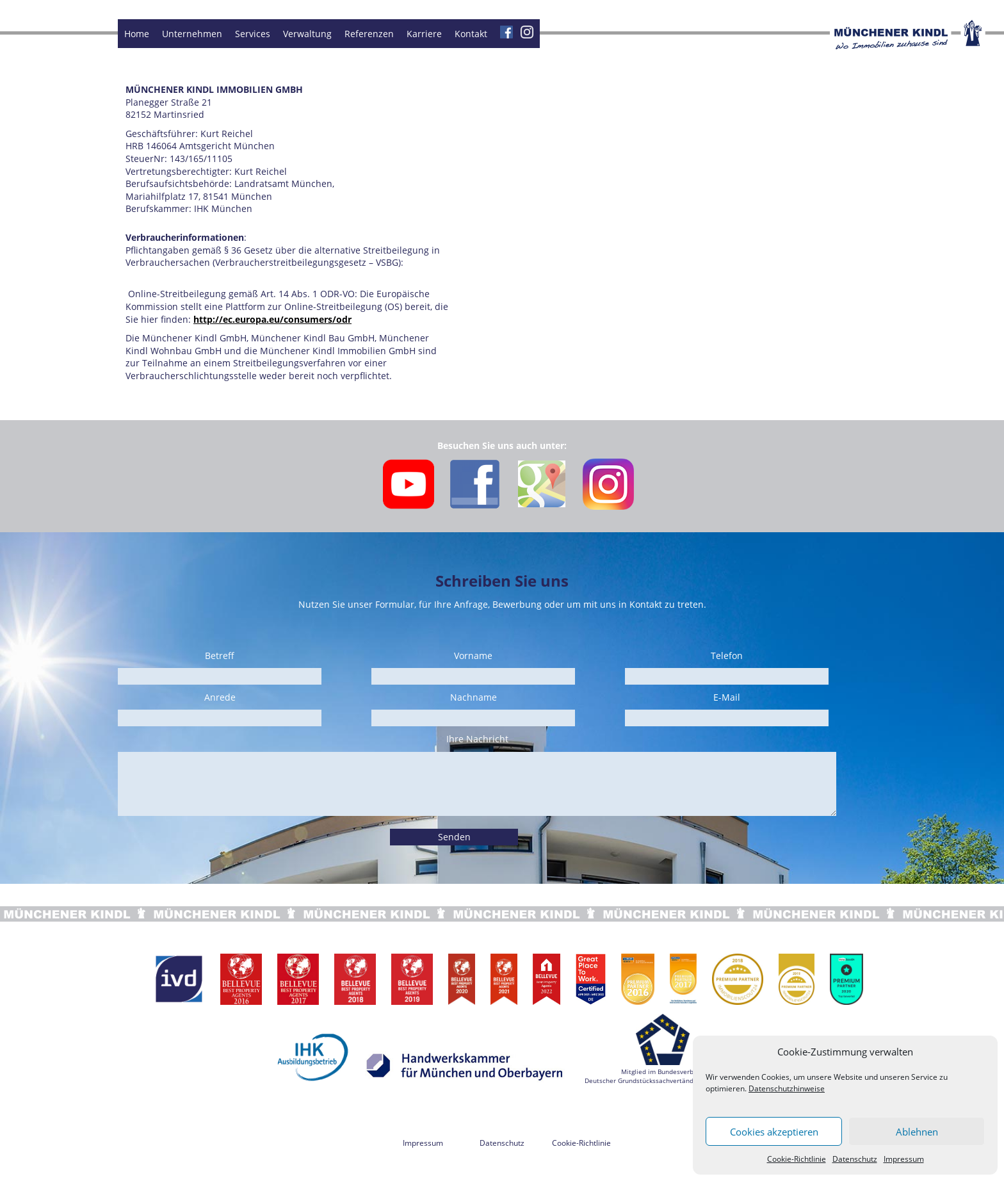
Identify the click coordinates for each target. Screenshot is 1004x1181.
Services (252, 34)
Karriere (424, 34)
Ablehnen (917, 1131)
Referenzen (369, 34)
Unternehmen (192, 34)
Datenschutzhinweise (787, 1088)
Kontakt (471, 34)
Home (136, 34)
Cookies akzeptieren (774, 1131)
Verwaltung (307, 34)
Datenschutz (854, 1158)
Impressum (904, 1158)
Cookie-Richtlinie (796, 1158)
